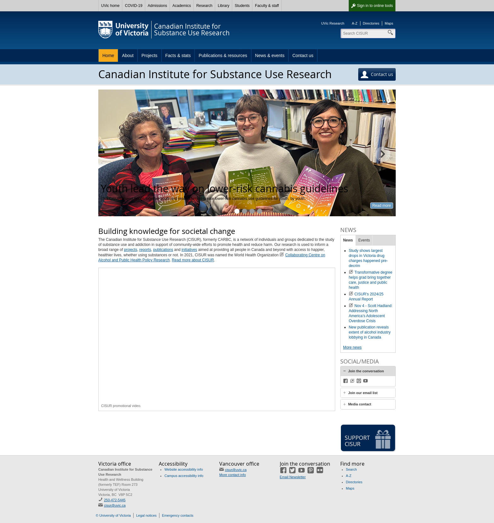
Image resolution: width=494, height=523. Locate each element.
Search (351, 469)
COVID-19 (133, 5)
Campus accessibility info (184, 476)
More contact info (232, 475)
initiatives (189, 249)
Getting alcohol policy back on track (259, 211)
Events (364, 240)
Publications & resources (222, 55)
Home (108, 55)
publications (163, 249)
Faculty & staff (267, 5)
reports (145, 249)
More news (352, 347)
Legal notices (146, 515)
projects (130, 249)
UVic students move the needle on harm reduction (252, 211)
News (348, 240)
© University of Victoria (113, 515)
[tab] (368, 371)
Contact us (302, 55)
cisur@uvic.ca (115, 505)
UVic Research (332, 23)
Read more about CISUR (193, 260)
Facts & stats (178, 55)
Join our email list (363, 393)
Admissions (157, 5)
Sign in (375, 5)
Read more (381, 205)
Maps (389, 23)
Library (223, 5)
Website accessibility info (183, 469)
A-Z (355, 23)
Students (242, 5)
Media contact (359, 404)
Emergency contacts (177, 515)
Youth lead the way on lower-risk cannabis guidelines (236, 211)
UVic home (110, 5)
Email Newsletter (293, 477)
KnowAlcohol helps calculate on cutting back (244, 211)
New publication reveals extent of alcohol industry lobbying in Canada (370, 332)
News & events (269, 55)
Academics (181, 5)
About (128, 55)
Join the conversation (366, 371)
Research (204, 5)
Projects (149, 55)
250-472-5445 (115, 500)
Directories (371, 23)
